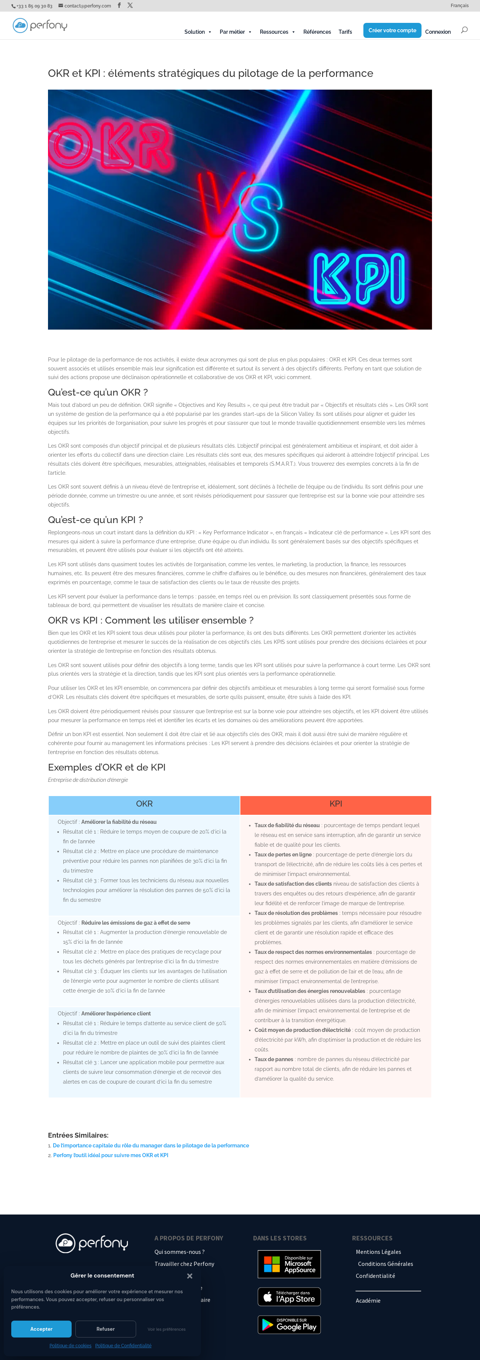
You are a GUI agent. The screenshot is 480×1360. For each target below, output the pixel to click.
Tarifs (345, 32)
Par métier (236, 31)
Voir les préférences (167, 1329)
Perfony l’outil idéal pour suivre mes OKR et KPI (110, 1155)
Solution (198, 31)
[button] (190, 1276)
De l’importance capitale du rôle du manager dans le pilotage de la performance (151, 1146)
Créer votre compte (392, 30)
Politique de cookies (71, 1345)
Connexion (438, 32)
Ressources (278, 31)
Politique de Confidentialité (123, 1345)
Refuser (105, 1329)
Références (317, 32)
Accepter (41, 1329)
